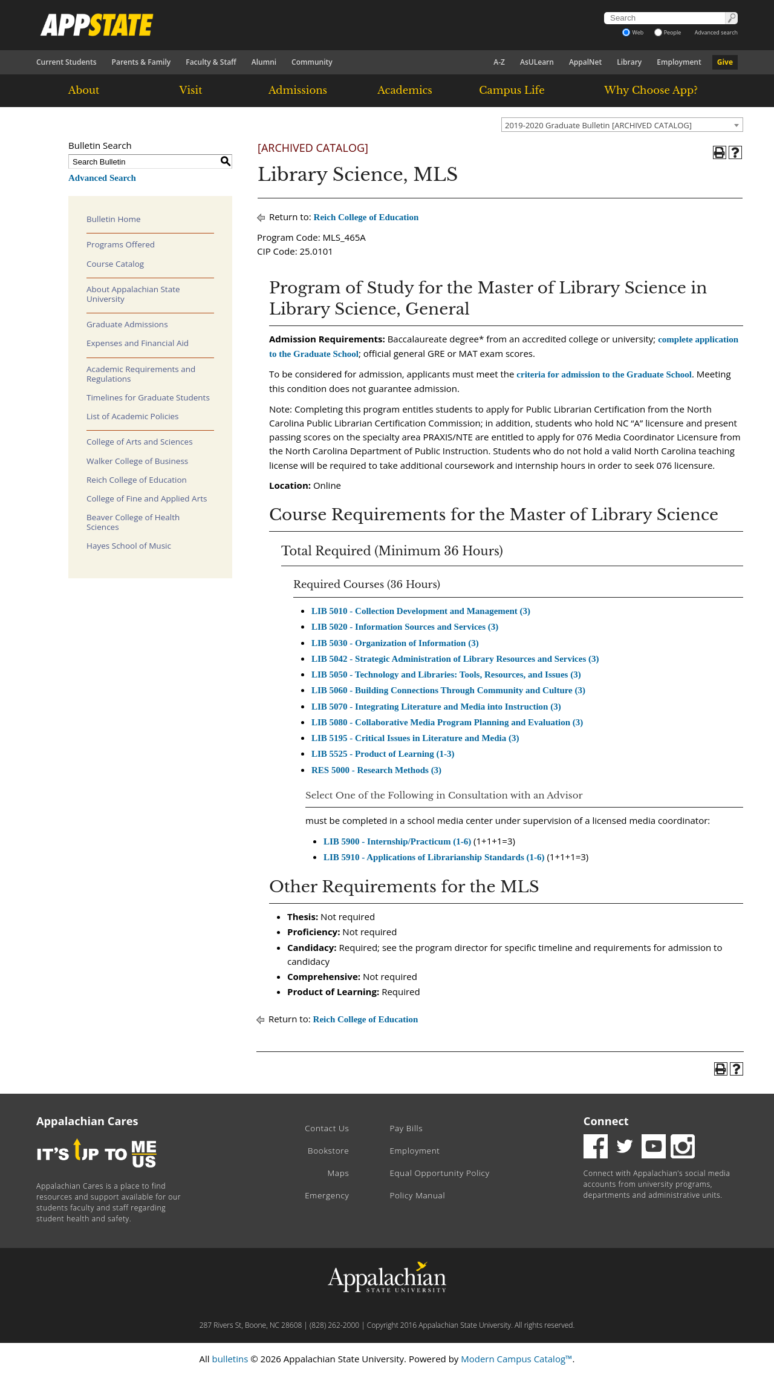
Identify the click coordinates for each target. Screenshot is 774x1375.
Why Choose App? (650, 90)
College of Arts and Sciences (139, 441)
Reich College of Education (136, 479)
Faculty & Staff (211, 62)
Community (312, 62)
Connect (606, 1121)
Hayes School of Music (128, 545)
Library (629, 62)
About (84, 90)
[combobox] (622, 124)
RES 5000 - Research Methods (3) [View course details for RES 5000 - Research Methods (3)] (376, 770)
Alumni (264, 62)
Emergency (327, 1195)
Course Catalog (115, 263)
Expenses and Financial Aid (137, 343)
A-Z (499, 62)
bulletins (230, 1359)
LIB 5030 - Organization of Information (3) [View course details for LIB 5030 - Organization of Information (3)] (395, 643)
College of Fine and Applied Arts (146, 498)
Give (725, 62)
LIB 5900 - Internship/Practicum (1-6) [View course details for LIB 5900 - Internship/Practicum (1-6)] (397, 841)
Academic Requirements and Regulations (140, 374)
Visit (191, 90)
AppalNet (585, 62)
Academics (404, 90)
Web (632, 32)
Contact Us (327, 1128)
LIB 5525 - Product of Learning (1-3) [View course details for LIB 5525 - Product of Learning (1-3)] (382, 754)
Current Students (66, 62)
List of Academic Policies (132, 416)
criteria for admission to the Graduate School (604, 374)
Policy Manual (417, 1195)
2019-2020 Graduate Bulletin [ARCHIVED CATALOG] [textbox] (598, 125)
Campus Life (511, 90)
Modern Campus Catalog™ (516, 1359)
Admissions (297, 90)
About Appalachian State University (133, 294)
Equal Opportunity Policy (439, 1173)
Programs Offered (120, 244)
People (667, 32)
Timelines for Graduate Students (148, 397)
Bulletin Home (113, 219)
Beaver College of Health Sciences (133, 522)
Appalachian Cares (87, 1121)
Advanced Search (102, 178)
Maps (339, 1173)
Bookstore (328, 1150)
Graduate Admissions (127, 324)
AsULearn (537, 62)
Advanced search (716, 32)
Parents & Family (141, 62)
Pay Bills (406, 1128)
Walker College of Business (137, 461)
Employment (679, 62)
